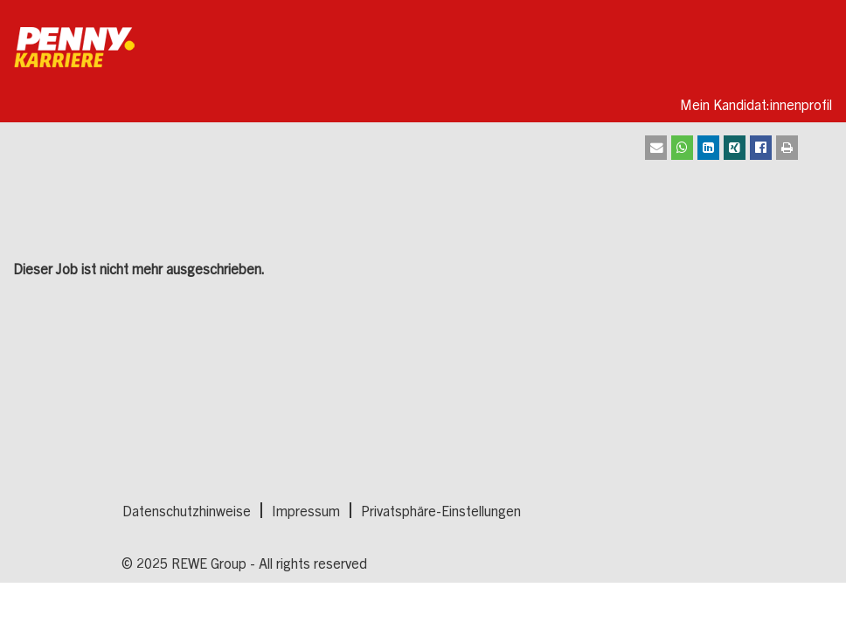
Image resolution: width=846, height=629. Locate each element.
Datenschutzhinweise (186, 510)
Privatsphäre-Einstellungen (441, 510)
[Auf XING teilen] (734, 147)
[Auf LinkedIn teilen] (708, 147)
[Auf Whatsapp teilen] (682, 147)
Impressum (306, 510)
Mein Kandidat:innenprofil (756, 104)
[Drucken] (787, 147)
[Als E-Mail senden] (656, 147)
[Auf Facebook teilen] (761, 147)
